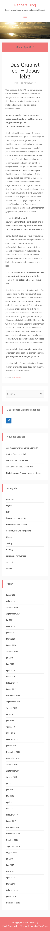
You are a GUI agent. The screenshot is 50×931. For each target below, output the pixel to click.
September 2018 (13, 701)
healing (9, 543)
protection (10, 562)
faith (8, 512)
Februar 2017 (12, 815)
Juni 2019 (10, 664)
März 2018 (10, 733)
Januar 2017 (11, 821)
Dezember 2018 (13, 695)
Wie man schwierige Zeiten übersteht (22, 448)
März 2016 (10, 884)
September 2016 (13, 846)
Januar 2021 (11, 632)
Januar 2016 (11, 896)
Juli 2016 (9, 858)
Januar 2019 (11, 689)
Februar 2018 (12, 739)
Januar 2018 (11, 745)
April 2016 (10, 877)
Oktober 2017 (12, 764)
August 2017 (11, 777)
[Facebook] (8, 420)
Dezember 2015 (13, 902)
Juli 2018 (9, 714)
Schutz (9, 568)
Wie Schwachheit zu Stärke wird (19, 466)
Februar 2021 (12, 626)
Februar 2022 (12, 601)
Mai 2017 (10, 796)
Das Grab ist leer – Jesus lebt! (25, 71)
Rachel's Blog (25, 5)
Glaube (9, 537)
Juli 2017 (9, 783)
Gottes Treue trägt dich (16, 454)
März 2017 (10, 808)
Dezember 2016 (13, 827)
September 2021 (13, 613)
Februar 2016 (12, 890)
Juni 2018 (10, 720)
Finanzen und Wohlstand (16, 524)
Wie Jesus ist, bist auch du (17, 460)
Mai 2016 (10, 871)
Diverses (17, 377)
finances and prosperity (16, 518)
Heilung (9, 549)
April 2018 (10, 727)
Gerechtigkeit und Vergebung (18, 530)
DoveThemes (21, 926)
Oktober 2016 (12, 840)
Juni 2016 (10, 865)
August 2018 (11, 708)
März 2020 (10, 639)
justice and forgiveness (16, 556)
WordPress (43, 926)
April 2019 (10, 670)
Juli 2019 (9, 657)
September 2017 (13, 771)
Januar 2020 (11, 645)
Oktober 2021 (12, 607)
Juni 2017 (10, 789)
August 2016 (11, 852)
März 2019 (10, 676)
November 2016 (13, 833)
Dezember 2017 (13, 752)
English (9, 505)
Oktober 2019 (12, 651)
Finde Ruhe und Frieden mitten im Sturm (23, 473)
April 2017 (10, 802)
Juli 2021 (9, 620)
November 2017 (13, 758)
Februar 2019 (12, 683)
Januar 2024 (11, 595)
